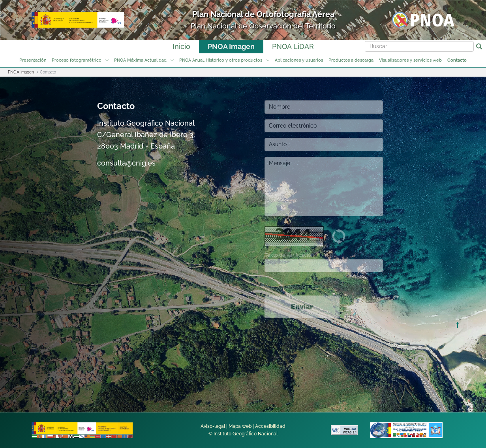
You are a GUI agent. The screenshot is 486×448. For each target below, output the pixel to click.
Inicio (181, 46)
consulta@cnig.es (126, 163)
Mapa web (240, 426)
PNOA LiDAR (293, 46)
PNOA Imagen (231, 46)
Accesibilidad (270, 426)
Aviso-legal (213, 426)
